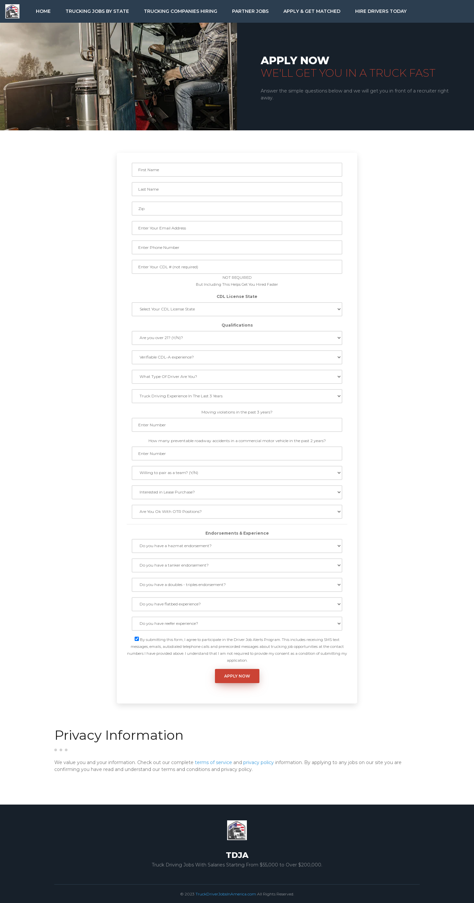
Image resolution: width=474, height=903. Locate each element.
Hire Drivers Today (381, 11)
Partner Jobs (250, 11)
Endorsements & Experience (237, 533)
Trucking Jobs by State (97, 11)
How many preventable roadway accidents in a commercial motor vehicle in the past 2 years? (237, 440)
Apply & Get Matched (311, 11)
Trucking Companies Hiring (180, 11)
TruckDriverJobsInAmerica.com (226, 893)
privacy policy (258, 762)
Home (43, 11)
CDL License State (237, 296)
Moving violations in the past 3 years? (237, 412)
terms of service (213, 762)
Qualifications (237, 325)
